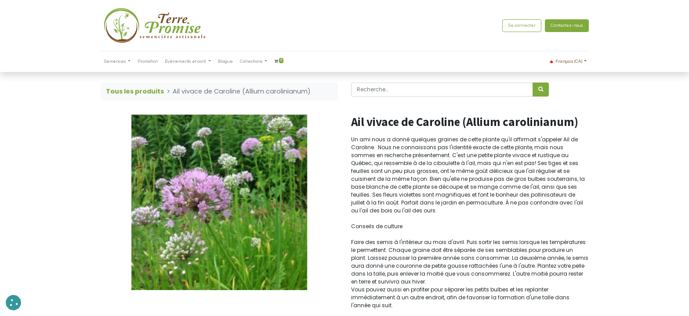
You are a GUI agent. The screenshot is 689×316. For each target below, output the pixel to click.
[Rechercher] (541, 90)
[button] (13, 302)
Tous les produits (135, 91)
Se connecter (521, 25)
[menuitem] (148, 61)
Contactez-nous (566, 25)
